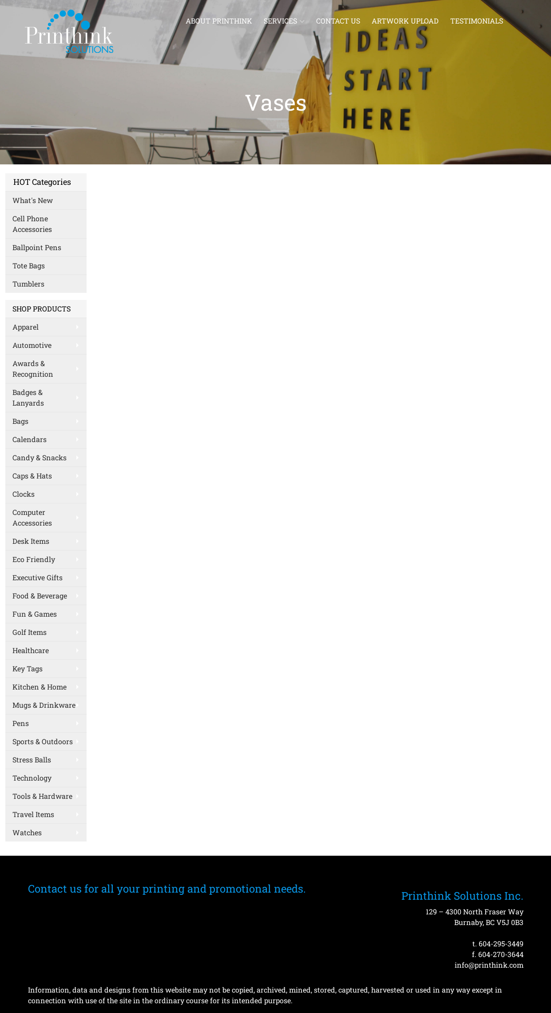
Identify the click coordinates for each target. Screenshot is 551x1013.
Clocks (23, 494)
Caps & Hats (32, 475)
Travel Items (33, 814)
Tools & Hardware (42, 796)
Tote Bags (28, 265)
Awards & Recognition (32, 369)
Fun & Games (34, 613)
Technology (32, 777)
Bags (20, 421)
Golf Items (29, 632)
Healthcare (30, 650)
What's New (32, 200)
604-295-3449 (501, 943)
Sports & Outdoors (42, 741)
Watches (27, 832)
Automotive (32, 345)
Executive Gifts (37, 577)
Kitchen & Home (39, 686)
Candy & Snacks (39, 457)
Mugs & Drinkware (43, 705)
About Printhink (219, 20)
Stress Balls (31, 759)
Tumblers (28, 283)
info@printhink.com (489, 964)
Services (284, 21)
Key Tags (27, 668)
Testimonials (476, 20)
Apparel (25, 326)
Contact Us (338, 20)
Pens (20, 723)
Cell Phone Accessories (32, 224)
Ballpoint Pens (36, 247)
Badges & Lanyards (28, 397)
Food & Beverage (39, 595)
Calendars (29, 439)
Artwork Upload (405, 20)
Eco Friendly (33, 559)
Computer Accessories (32, 517)
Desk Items (30, 541)
